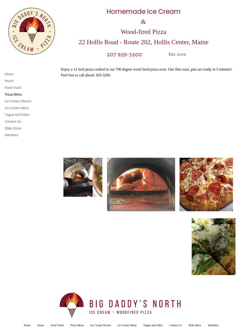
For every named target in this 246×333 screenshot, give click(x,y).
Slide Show (13, 128)
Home (9, 74)
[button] (82, 177)
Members (11, 135)
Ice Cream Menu (17, 108)
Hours (9, 81)
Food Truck (13, 88)
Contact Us (13, 121)
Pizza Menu (13, 94)
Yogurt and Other (17, 115)
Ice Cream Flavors (18, 101)
